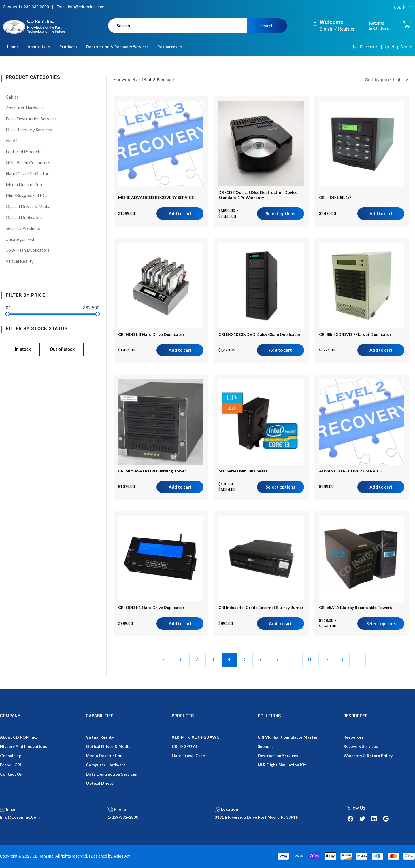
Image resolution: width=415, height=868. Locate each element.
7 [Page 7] (277, 659)
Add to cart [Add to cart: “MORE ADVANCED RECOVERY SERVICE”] (180, 213)
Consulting (10, 755)
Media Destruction (24, 184)
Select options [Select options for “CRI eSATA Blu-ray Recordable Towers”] (381, 623)
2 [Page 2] (196, 659)
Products (68, 46)
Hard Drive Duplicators (28, 173)
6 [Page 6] (261, 659)
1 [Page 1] (180, 659)
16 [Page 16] (309, 659)
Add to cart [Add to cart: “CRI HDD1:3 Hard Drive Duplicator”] (180, 350)
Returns (379, 25)
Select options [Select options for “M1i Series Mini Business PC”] (280, 486)
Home (13, 46)
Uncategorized (20, 239)
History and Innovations (23, 746)
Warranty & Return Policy (368, 755)
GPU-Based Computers (28, 162)
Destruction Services (278, 755)
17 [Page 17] (326, 659)
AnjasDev (121, 856)
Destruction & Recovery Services (117, 46)
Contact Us (11, 773)
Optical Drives (100, 783)
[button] (39, 46)
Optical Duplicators (25, 217)
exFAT (12, 140)
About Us (39, 46)
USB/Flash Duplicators (28, 250)
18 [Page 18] (342, 659)
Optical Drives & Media (28, 206)
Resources (170, 46)
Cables (12, 96)
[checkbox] (23, 349)
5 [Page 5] (245, 659)
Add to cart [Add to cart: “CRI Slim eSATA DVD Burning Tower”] (180, 486)
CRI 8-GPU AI (184, 746)
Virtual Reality (20, 261)
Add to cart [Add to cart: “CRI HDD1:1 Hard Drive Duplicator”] (180, 623)
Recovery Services (361, 746)
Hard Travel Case (188, 755)
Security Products (23, 228)
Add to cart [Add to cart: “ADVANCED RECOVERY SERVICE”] (381, 486)
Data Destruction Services (31, 118)
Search (266, 25)
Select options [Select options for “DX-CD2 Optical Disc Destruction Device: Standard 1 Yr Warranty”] (280, 213)
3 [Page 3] (213, 659)
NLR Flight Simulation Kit (282, 764)
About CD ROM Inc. (18, 737)
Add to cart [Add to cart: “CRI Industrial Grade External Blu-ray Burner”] (280, 623)
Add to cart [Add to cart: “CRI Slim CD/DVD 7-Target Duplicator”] (381, 350)
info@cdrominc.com (20, 817)
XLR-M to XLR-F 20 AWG (196, 737)
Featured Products (24, 151)
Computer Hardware (25, 107)
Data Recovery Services (29, 129)
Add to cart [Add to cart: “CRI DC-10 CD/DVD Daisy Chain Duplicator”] (280, 350)
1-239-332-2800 (122, 817)
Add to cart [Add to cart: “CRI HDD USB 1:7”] (381, 213)
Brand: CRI (10, 764)
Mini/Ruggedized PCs (27, 195)
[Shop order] (386, 80)
